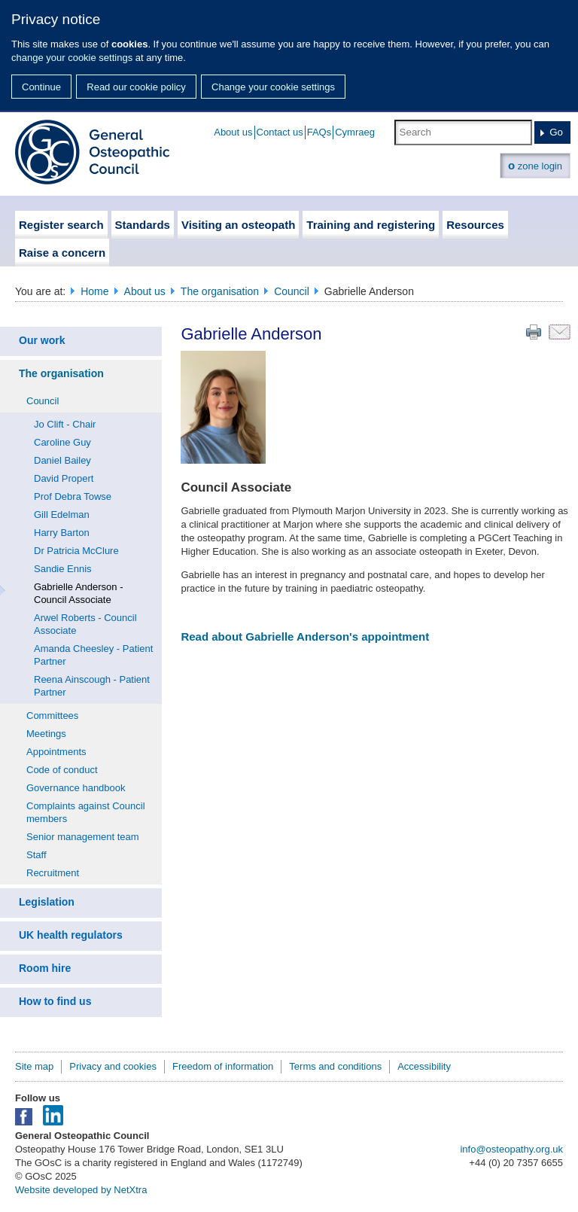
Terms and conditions (335, 1066)
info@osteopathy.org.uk (511, 1149)
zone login (535, 165)
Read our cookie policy (136, 87)
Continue (41, 87)
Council (291, 291)
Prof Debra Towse (72, 496)
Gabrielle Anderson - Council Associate (78, 593)
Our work (42, 340)
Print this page (533, 332)
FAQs (319, 132)
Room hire (45, 968)
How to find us (55, 1001)
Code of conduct (62, 769)
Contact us (280, 132)
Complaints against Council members (85, 812)
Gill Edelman (62, 514)
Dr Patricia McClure (76, 550)
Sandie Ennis (63, 568)
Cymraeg (355, 132)
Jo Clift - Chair (65, 424)
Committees (52, 715)
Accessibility (424, 1066)
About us (233, 132)
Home (94, 291)
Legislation (47, 902)
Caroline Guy (62, 442)
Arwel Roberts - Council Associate (85, 624)
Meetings (46, 733)
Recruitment (52, 873)
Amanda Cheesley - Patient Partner (93, 655)
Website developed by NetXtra (81, 1189)
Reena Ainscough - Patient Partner (92, 686)
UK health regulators (71, 935)
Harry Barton (62, 532)
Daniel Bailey (62, 460)
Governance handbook (76, 787)
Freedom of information (222, 1066)
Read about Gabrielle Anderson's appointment (305, 636)
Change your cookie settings (273, 87)
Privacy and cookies (113, 1066)
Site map (34, 1066)
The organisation (220, 291)
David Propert (63, 478)
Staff (36, 854)
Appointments (56, 751)
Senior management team (82, 836)
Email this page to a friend (559, 332)
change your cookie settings (71, 57)
